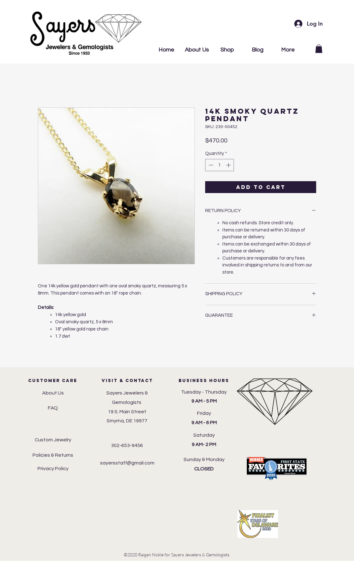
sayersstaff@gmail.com (127, 462)
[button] (318, 48)
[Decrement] (210, 165)
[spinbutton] (220, 165)
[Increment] (229, 165)
